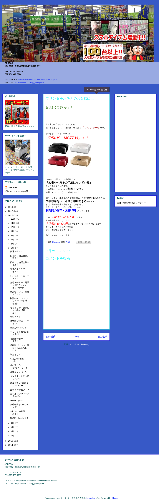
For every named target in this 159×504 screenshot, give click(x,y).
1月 (13, 435)
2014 (10, 445)
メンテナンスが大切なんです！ (19, 377)
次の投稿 (50, 336)
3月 (13, 427)
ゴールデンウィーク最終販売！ (19, 395)
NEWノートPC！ (18, 327)
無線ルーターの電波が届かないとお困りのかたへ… (19, 285)
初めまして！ (16, 354)
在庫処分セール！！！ (16, 339)
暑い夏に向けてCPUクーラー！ (19, 366)
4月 (13, 423)
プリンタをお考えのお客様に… (19, 333)
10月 (13, 227)
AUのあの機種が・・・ (17, 359)
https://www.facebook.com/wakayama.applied (37, 80)
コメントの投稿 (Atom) (79, 344)
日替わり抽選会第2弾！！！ (19, 257)
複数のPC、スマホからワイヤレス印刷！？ (19, 301)
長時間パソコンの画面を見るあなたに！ (19, 348)
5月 (13, 248)
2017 (10, 211)
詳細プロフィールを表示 (16, 191)
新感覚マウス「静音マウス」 (19, 293)
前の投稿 (102, 336)
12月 (13, 219)
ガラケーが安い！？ (19, 389)
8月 (13, 235)
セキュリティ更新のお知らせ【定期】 (19, 310)
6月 (13, 244)
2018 (10, 207)
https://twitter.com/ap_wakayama (29, 82)
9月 (13, 231)
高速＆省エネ (16, 251)
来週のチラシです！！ (17, 270)
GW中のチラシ (17, 400)
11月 (13, 223)
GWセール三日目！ (19, 418)
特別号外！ (15, 317)
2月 (13, 431)
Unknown (12, 187)
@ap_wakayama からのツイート (132, 203)
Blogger (115, 498)
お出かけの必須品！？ (17, 412)
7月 (13, 239)
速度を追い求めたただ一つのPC (19, 384)
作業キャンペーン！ (19, 372)
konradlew (90, 498)
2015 (10, 441)
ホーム (76, 336)
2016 (10, 215)
